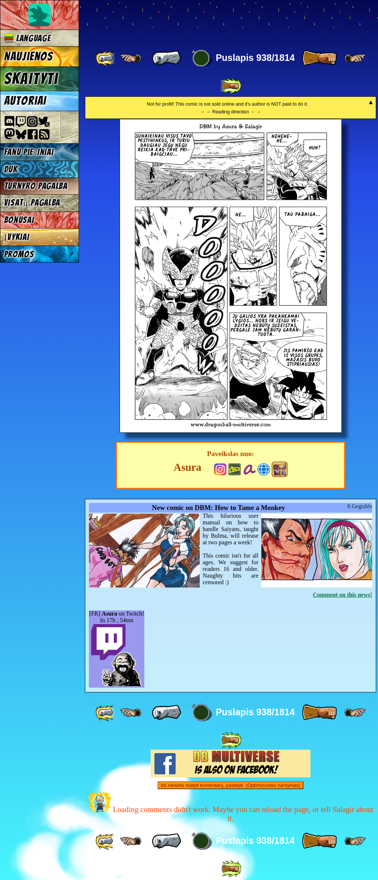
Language (27, 38)
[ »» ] (231, 86)
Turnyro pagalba (36, 186)
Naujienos (28, 56)
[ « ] (166, 58)
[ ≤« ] (131, 58)
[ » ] (319, 58)
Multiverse (192, 21)
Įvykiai (17, 237)
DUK (11, 169)
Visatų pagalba (32, 202)
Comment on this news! (342, 595)
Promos (19, 254)
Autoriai (25, 101)
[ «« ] (106, 58)
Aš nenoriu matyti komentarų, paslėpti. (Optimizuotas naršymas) (230, 785)
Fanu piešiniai (29, 152)
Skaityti (31, 78)
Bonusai (19, 220)
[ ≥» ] (355, 58)
